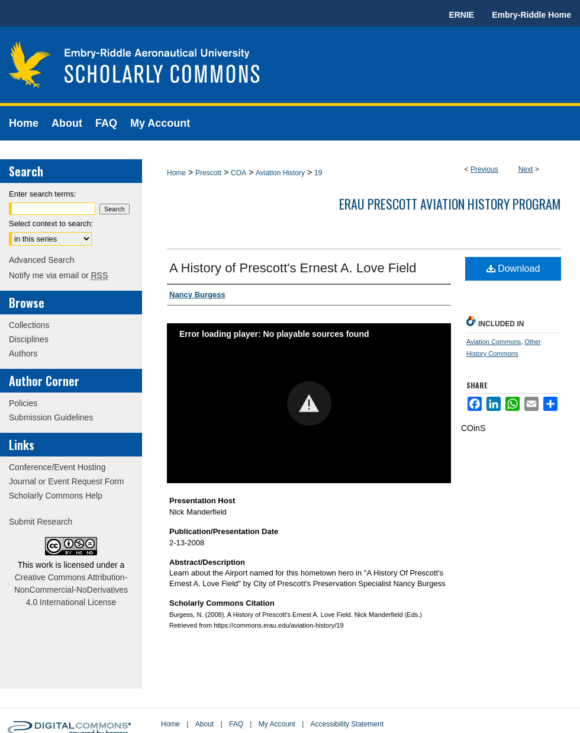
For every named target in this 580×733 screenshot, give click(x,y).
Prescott (208, 173)
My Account (277, 724)
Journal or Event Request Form (66, 481)
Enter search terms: (42, 193)
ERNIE (461, 15)
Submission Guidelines (51, 417)
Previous (484, 169)
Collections (29, 325)
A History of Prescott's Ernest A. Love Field (292, 268)
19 (318, 173)
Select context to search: (51, 223)
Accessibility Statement (347, 724)
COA (238, 173)
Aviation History (280, 173)
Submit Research (40, 521)
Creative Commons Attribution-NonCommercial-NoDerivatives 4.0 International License (71, 590)
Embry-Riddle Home (531, 15)
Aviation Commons (493, 341)
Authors (23, 353)
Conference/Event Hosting (57, 467)
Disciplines (29, 339)
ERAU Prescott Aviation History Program (450, 203)
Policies (23, 403)
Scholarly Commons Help (55, 495)
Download (513, 268)
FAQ (236, 724)
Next (525, 169)
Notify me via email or (58, 275)
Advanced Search (42, 260)
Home (176, 173)
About (204, 724)
